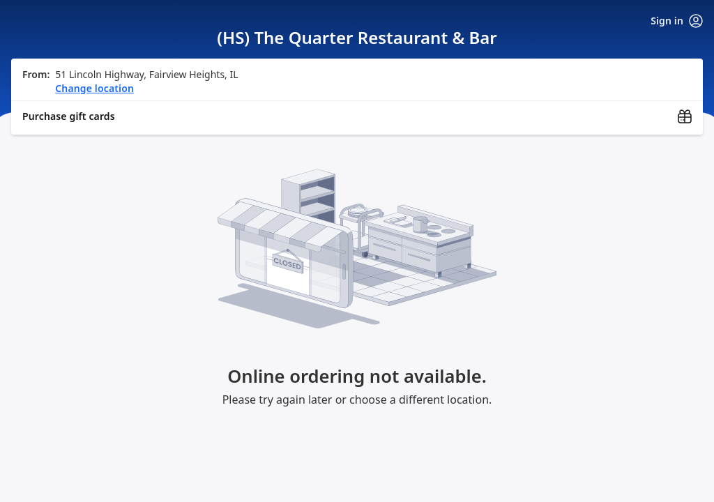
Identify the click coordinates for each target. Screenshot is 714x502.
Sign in (677, 21)
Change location (94, 88)
